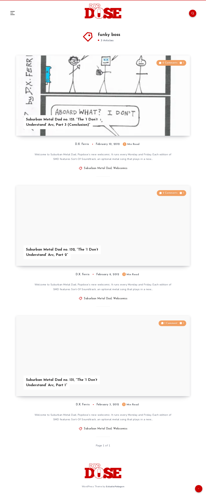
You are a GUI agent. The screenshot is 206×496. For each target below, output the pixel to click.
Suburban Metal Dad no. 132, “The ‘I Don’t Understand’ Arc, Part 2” (62, 252)
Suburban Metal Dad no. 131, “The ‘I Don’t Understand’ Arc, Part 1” (61, 382)
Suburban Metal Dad (98, 168)
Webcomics (120, 168)
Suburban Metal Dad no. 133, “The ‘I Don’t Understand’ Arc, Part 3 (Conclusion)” (62, 122)
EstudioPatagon (115, 486)
